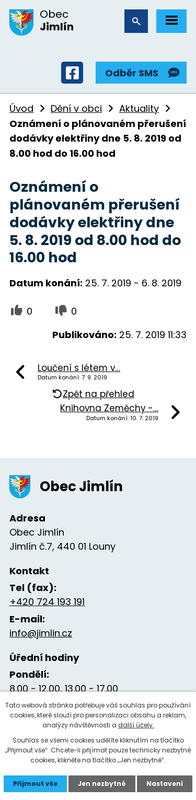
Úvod (21, 108)
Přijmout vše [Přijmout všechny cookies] (35, 783)
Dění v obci (76, 108)
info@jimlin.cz (40, 633)
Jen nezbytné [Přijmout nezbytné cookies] (102, 783)
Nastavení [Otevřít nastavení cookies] (164, 783)
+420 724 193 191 (47, 601)
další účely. (136, 725)
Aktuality (139, 108)
